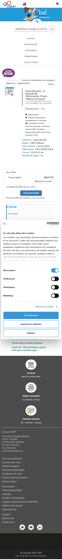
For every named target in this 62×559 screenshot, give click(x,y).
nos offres (31, 187)
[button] (31, 51)
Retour (51, 84)
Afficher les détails (44, 306)
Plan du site (8, 518)
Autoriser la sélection (31, 324)
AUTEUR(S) (12, 214)
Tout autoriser (31, 315)
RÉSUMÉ (13, 207)
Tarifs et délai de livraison (15, 477)
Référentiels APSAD (12, 490)
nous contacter (38, 198)
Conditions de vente (12, 473)
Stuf (42, 109)
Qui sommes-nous (11, 462)
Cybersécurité (9, 509)
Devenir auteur (9, 481)
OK (51, 29)
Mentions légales (10, 466)
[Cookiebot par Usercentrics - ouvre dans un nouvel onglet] (47, 223)
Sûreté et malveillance (13, 498)
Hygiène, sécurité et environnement (20, 501)
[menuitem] (9, 91)
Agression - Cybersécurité (18, 83)
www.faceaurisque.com (12, 451)
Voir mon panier (31, 193)
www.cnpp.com (9, 448)
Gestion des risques (12, 505)
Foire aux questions (12, 458)
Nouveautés (8, 486)
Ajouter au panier (43, 181)
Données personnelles (13, 470)
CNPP (39, 553)
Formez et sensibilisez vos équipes (38, 80)
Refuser (31, 333)
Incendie (6, 494)
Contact (6, 514)
